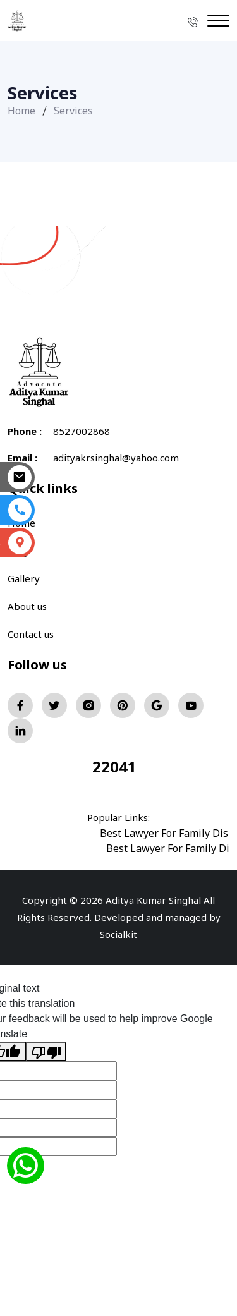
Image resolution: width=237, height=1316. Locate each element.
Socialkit (118, 934)
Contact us (31, 634)
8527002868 (81, 431)
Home (21, 111)
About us (27, 606)
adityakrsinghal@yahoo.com (116, 457)
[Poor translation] (46, 1051)
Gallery (24, 578)
